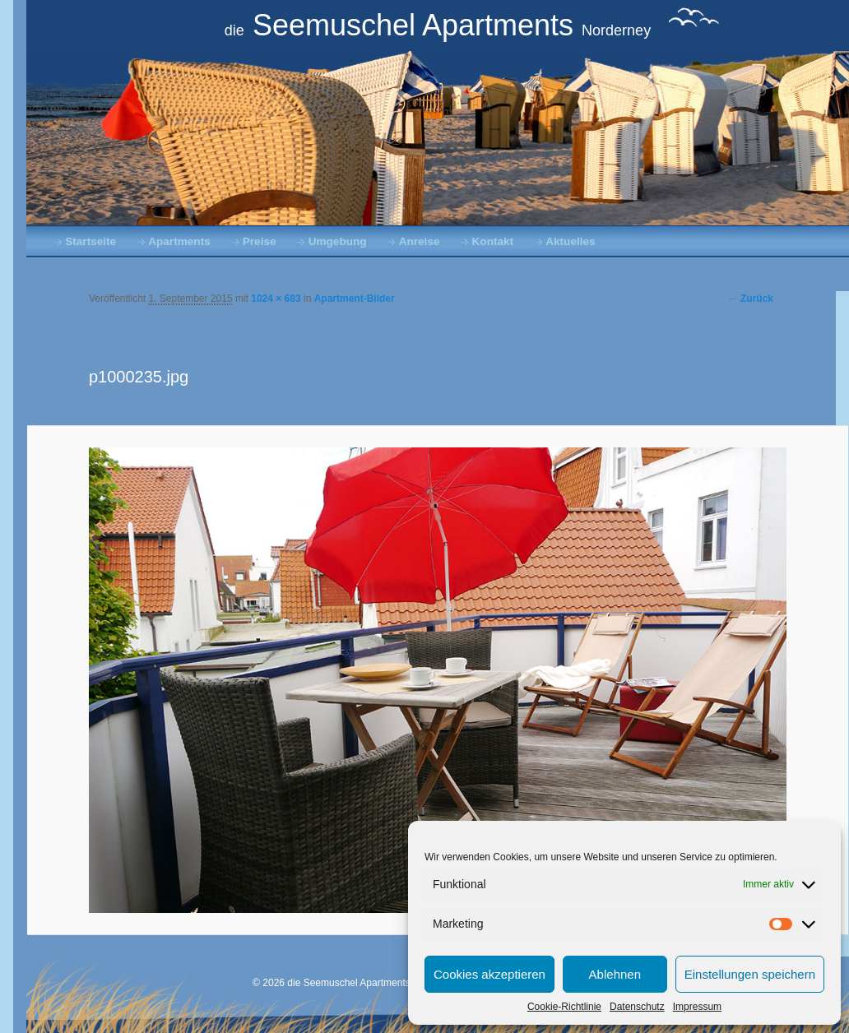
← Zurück (750, 298)
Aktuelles (570, 241)
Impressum (697, 1006)
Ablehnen (615, 974)
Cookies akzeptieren (489, 974)
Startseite (90, 241)
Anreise (419, 241)
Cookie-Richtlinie (564, 1006)
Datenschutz (637, 1006)
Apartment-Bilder (354, 298)
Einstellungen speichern (749, 974)
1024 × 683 (275, 298)
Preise (259, 241)
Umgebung (338, 241)
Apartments (179, 241)
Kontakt (493, 241)
